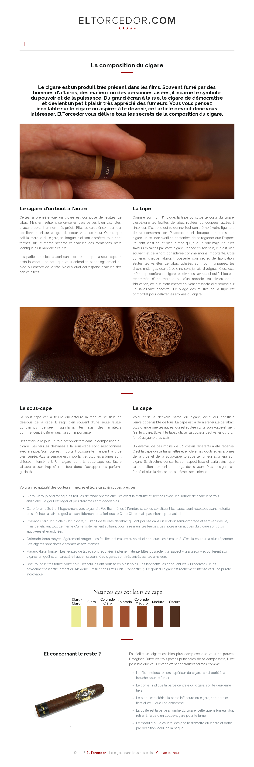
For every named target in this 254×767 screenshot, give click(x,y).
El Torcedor (96, 753)
